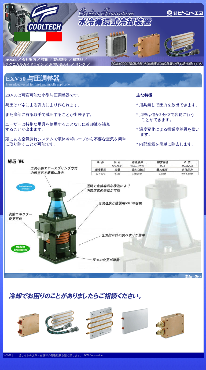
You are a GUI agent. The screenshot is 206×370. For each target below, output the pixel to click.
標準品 (78, 60)
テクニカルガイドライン (24, 64)
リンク (80, 64)
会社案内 (29, 60)
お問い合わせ (59, 64)
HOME (11, 60)
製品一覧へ (193, 276)
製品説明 (60, 60)
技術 (44, 60)
